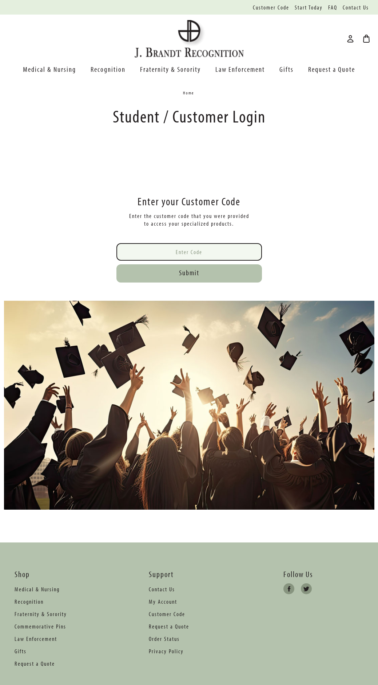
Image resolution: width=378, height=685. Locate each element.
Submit (189, 272)
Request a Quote (331, 69)
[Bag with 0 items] (366, 38)
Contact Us (356, 7)
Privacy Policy (166, 651)
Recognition (108, 69)
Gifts (286, 69)
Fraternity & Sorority (170, 69)
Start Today (309, 7)
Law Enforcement (240, 69)
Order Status (164, 638)
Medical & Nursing (49, 69)
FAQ (332, 7)
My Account (163, 601)
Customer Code (271, 7)
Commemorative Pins (40, 626)
